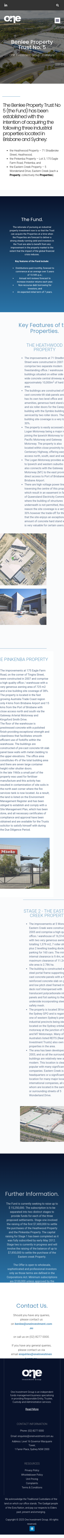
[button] (57, 5)
